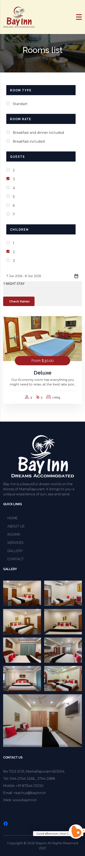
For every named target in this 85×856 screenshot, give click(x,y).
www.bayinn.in (25, 800)
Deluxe (42, 372)
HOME (12, 518)
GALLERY (15, 551)
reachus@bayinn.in (30, 793)
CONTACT (15, 559)
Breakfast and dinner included (38, 133)
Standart (20, 104)
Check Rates (20, 301)
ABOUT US (15, 526)
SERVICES (15, 543)
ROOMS (13, 534)
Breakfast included (29, 141)
